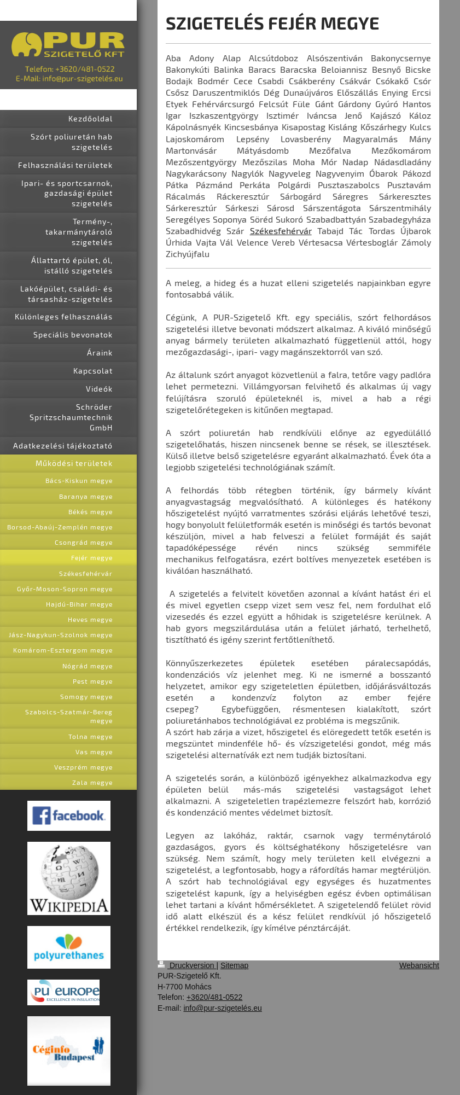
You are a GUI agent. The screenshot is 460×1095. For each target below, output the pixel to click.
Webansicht (419, 965)
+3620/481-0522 (214, 997)
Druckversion (187, 965)
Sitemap (234, 965)
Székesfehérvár (281, 230)
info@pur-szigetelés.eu (222, 1008)
